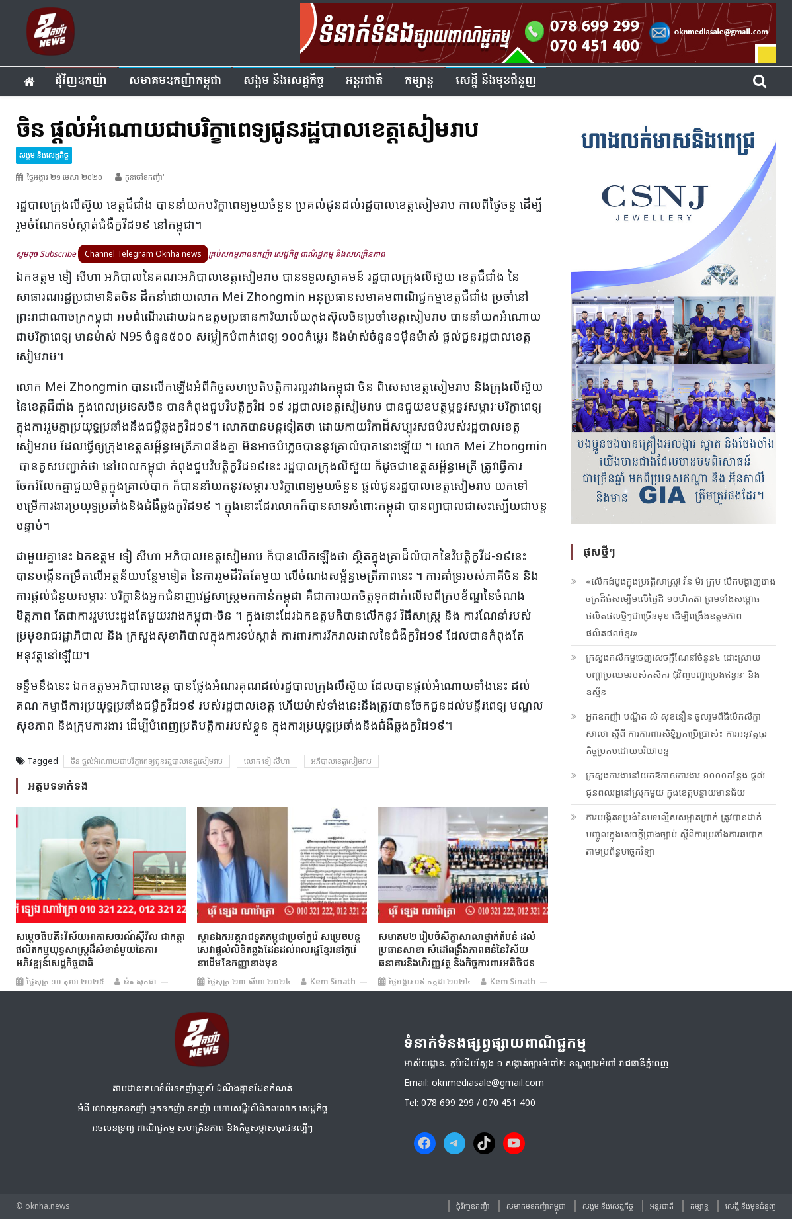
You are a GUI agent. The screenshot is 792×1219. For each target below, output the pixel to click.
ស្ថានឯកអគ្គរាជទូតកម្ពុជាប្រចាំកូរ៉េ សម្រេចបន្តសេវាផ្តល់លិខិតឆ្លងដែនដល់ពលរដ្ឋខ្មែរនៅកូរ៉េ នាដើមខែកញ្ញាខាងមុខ (278, 949)
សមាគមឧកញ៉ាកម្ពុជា (175, 81)
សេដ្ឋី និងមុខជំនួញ (495, 81)
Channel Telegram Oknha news (143, 253)
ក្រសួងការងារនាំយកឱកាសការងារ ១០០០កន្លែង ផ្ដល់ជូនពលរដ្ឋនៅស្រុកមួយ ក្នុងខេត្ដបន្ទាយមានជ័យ (675, 783)
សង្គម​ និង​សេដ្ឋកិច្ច (283, 81)
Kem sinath (333, 981)
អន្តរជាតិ (364, 81)
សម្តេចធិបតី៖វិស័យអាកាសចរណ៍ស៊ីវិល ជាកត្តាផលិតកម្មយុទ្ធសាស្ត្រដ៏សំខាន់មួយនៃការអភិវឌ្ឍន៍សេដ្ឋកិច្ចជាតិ (100, 949)
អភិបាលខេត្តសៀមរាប (341, 761)
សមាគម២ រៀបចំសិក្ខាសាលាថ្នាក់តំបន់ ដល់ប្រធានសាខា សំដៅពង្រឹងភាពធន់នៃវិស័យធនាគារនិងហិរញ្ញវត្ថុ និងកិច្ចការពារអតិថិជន (456, 949)
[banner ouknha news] (538, 31)
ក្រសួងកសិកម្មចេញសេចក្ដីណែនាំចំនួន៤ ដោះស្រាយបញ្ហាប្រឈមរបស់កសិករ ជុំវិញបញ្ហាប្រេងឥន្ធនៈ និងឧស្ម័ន (673, 674)
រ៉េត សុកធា (140, 981)
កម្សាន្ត (419, 81)
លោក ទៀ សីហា (267, 761)
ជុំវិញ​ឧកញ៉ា (81, 81)
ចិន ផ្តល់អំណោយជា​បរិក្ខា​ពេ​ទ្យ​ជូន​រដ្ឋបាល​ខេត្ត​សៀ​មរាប (147, 761)
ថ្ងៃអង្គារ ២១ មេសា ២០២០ (64, 177)
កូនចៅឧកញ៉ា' (145, 177)
